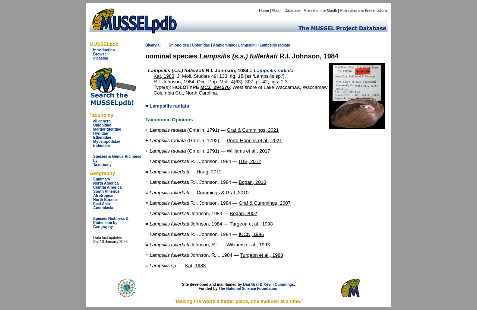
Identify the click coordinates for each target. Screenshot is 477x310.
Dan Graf (251, 284)
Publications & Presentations (364, 11)
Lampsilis (268, 45)
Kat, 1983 (164, 76)
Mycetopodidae (106, 142)
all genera (102, 121)
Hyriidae (100, 133)
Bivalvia (152, 45)
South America (106, 191)
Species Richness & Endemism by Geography (111, 223)
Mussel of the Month (320, 11)
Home (264, 11)
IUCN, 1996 (251, 234)
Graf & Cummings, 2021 (253, 130)
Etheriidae (102, 137)
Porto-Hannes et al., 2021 (254, 140)
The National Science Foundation (247, 289)
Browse (100, 54)
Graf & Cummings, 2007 (264, 203)
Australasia (103, 208)
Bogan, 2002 (244, 213)
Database (293, 11)
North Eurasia (105, 200)
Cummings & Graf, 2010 (223, 192)
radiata (284, 45)
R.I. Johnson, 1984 (174, 81)
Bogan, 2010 (252, 182)
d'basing (100, 58)
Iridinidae (101, 146)
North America (106, 183)
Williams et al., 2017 (248, 151)
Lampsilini (247, 45)
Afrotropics (103, 196)
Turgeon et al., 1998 (251, 224)
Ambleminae (224, 45)
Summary (101, 179)
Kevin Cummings (278, 284)
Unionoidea (178, 45)
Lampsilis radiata (169, 106)
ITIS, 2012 (249, 161)
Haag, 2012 (209, 172)
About (276, 11)
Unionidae (102, 125)
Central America (107, 187)
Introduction (104, 50)
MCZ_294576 (215, 87)
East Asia (101, 204)
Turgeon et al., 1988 (261, 255)
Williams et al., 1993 (248, 244)
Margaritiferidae (107, 129)
